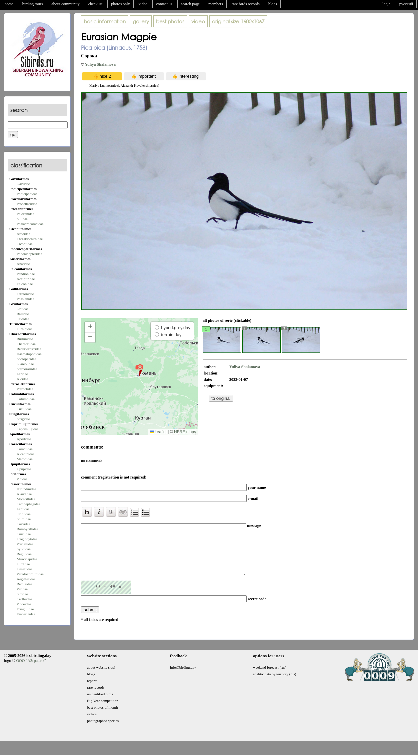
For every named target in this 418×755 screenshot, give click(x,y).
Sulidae (22, 219)
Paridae (22, 589)
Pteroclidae (25, 389)
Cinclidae (24, 534)
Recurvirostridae (29, 349)
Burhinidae (25, 339)
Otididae (23, 319)
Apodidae (24, 439)
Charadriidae (26, 344)
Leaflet (158, 432)
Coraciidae (25, 449)
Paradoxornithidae (30, 574)
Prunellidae (25, 544)
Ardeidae (23, 234)
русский (406, 4)
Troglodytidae (27, 539)
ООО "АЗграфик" (31, 670)
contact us (164, 4)
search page (190, 4)
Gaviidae (23, 184)
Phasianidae (25, 299)
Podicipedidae (27, 194)
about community (65, 4)
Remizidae (24, 584)
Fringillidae (25, 609)
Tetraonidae (25, 294)
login (386, 4)
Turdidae (23, 564)
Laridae (22, 374)
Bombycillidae (27, 529)
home (9, 4)
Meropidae (25, 459)
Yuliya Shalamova (100, 64)
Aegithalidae (26, 579)
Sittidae (22, 594)
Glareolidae (25, 364)
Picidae (22, 479)
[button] (139, 369)
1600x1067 (238, 21)
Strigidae (23, 419)
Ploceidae (24, 604)
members (215, 4)
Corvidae (23, 524)
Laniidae (23, 509)
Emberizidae (26, 614)
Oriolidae (24, 514)
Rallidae (23, 314)
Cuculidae (24, 409)
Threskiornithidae (30, 239)
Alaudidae (24, 494)
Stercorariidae (27, 369)
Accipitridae (26, 279)
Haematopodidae (29, 354)
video (143, 4)
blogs (272, 4)
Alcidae (22, 379)
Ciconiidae (25, 244)
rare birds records (246, 4)
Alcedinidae (25, 454)
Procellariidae (27, 204)
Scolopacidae (26, 359)
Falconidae (25, 284)
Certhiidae (24, 599)
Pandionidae (26, 274)
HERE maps (185, 432)
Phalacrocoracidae (30, 224)
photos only (120, 4)
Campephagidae (28, 504)
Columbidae (26, 399)
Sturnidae (24, 519)
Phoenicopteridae (29, 254)
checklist (95, 4)
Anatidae (23, 264)
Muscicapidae (27, 559)
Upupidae (24, 469)
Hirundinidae (26, 489)
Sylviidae (24, 549)
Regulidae (24, 554)
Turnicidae (24, 329)
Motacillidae (26, 499)
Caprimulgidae (27, 429)
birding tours (32, 4)
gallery (141, 21)
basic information (105, 21)
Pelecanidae (25, 214)
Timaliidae (24, 569)
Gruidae (22, 309)
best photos (170, 21)
